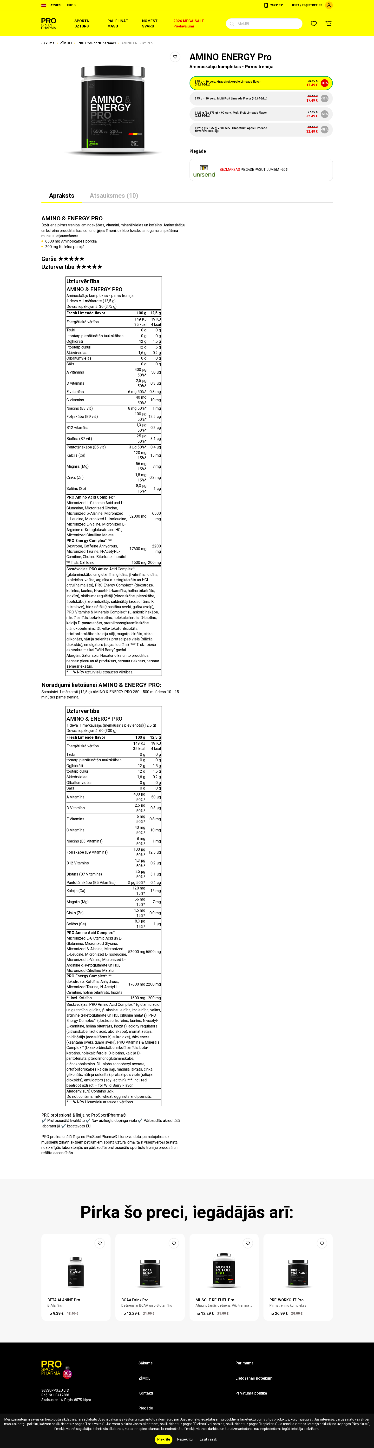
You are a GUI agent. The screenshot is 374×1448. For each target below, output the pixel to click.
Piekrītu (163, 1439)
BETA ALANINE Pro (63, 1300)
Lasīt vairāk (208, 1439)
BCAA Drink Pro (135, 1300)
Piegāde (145, 1408)
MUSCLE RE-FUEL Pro (215, 1300)
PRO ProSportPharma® (97, 43)
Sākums (48, 43)
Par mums (245, 1363)
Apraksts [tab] (61, 195)
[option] (113, 111)
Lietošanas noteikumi (254, 1378)
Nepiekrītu (185, 1439)
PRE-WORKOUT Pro (286, 1300)
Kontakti (145, 1393)
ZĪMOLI (66, 43)
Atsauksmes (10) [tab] (114, 195)
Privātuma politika (251, 1393)
